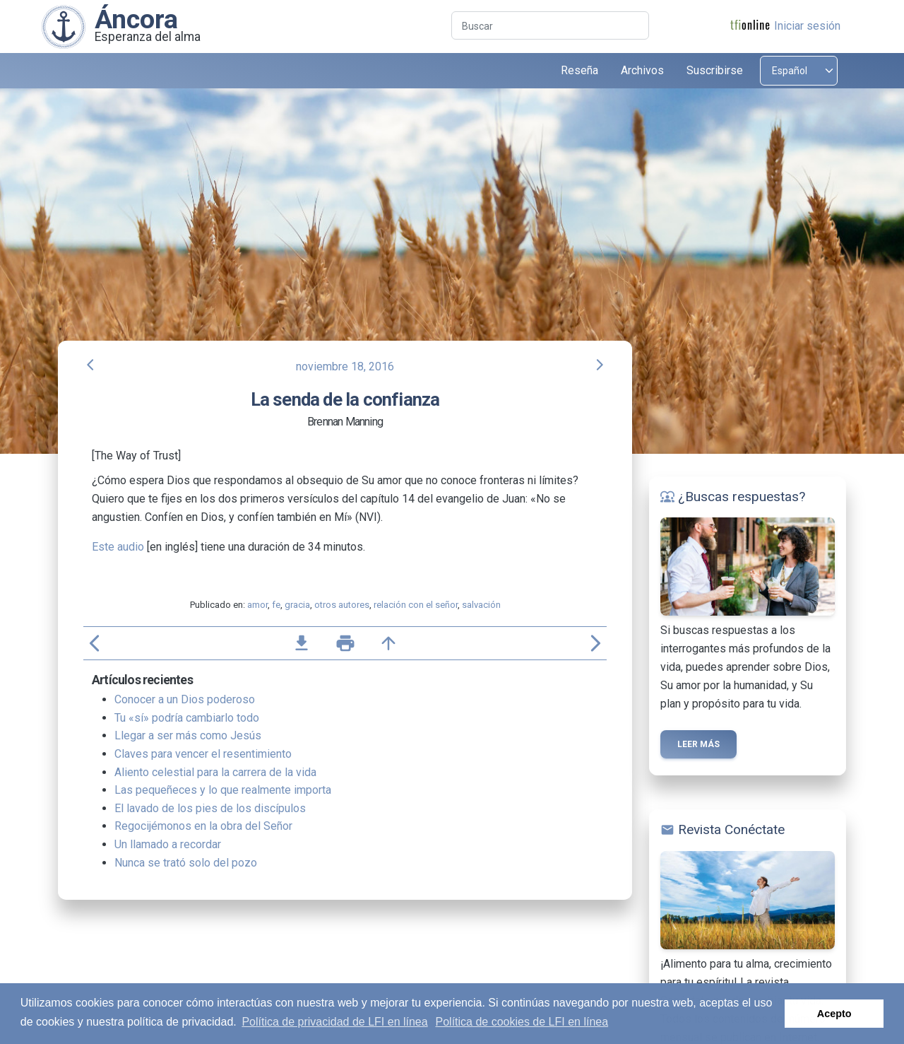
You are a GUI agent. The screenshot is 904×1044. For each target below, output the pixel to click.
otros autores (341, 604)
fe (276, 604)
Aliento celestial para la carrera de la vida (215, 772)
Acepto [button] (834, 1013)
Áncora (136, 19)
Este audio (118, 546)
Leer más (698, 744)
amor (257, 604)
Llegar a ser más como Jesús (187, 735)
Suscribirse (714, 70)
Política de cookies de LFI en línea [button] (522, 1022)
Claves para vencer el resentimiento (203, 754)
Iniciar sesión (807, 26)
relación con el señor (416, 604)
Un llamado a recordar (167, 844)
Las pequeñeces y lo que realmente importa (222, 790)
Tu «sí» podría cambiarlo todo (186, 718)
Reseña (579, 70)
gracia (297, 604)
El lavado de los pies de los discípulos (210, 808)
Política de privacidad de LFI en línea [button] (334, 1022)
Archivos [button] (642, 70)
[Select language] (799, 71)
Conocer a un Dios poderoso (184, 699)
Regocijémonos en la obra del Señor (203, 826)
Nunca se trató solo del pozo (185, 862)
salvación (481, 604)
